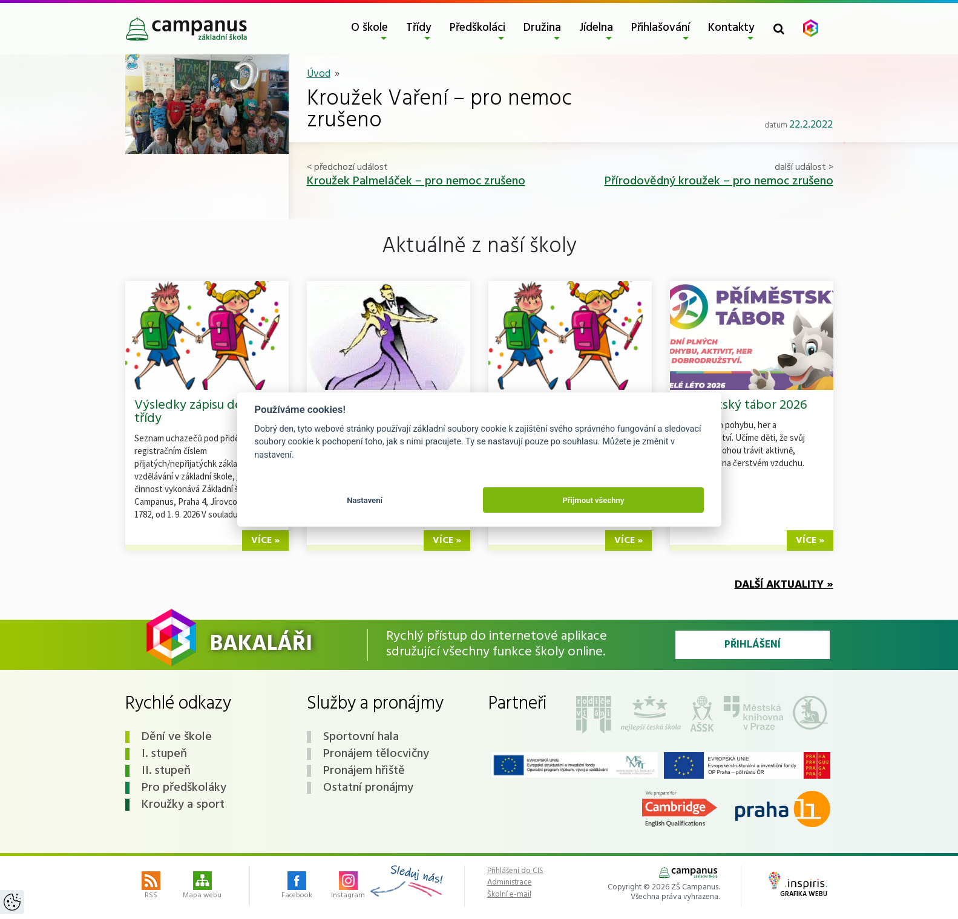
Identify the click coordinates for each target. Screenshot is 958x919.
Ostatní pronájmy (368, 788)
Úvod (318, 74)
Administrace (509, 883)
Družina (542, 28)
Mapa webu (202, 886)
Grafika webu (798, 886)
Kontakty (731, 28)
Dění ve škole (177, 737)
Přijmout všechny (593, 500)
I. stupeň (164, 754)
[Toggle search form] (779, 28)
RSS (151, 886)
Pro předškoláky (184, 788)
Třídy (418, 28)
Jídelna (596, 28)
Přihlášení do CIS (515, 871)
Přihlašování (660, 28)
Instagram (348, 886)
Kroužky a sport (183, 805)
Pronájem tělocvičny (376, 754)
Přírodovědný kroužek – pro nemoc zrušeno (719, 181)
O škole (369, 28)
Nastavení (364, 500)
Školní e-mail (509, 895)
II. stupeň (166, 771)
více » (265, 540)
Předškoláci (477, 28)
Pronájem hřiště (364, 771)
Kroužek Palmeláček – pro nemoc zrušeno (416, 181)
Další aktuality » (784, 585)
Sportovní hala (361, 737)
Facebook (296, 886)
